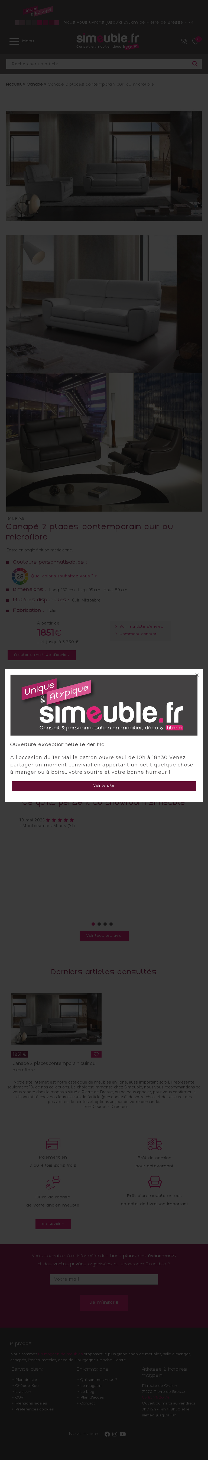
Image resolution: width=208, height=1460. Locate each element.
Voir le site (104, 786)
